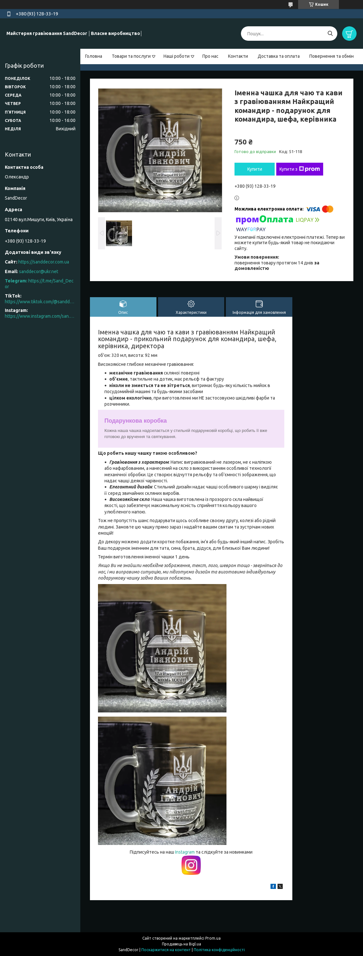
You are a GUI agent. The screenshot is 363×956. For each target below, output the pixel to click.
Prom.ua (213, 938)
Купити (254, 169)
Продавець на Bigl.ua (181, 944)
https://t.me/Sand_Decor (39, 283)
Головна (93, 56)
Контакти (238, 56)
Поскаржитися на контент (166, 950)
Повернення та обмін (331, 56)
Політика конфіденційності (219, 950)
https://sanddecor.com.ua (43, 261)
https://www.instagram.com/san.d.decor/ (40, 316)
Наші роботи (177, 56)
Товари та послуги (131, 56)
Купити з (299, 169)
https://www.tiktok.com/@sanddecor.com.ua (40, 301)
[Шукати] (330, 33)
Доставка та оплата (279, 56)
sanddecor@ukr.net (38, 271)
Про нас (210, 56)
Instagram (185, 852)
